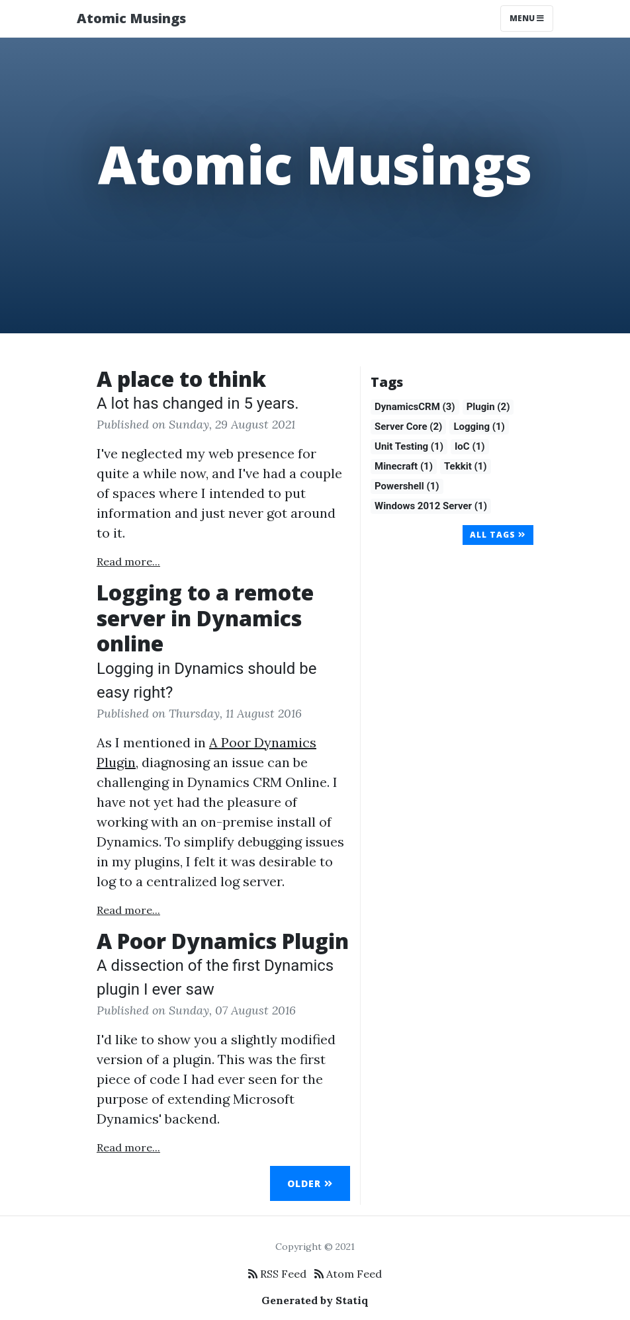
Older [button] (310, 1183)
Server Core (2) (408, 427)
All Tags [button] (498, 534)
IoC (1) (470, 446)
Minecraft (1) (404, 466)
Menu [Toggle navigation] (527, 18)
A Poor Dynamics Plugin (223, 941)
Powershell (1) (407, 486)
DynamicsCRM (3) (415, 407)
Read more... (128, 561)
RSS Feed (277, 1273)
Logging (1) (479, 427)
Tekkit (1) (465, 466)
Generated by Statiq (315, 1300)
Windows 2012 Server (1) (431, 506)
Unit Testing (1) (409, 446)
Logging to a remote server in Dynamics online (205, 617)
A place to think (181, 378)
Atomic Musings (131, 18)
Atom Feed (348, 1273)
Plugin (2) (488, 407)
